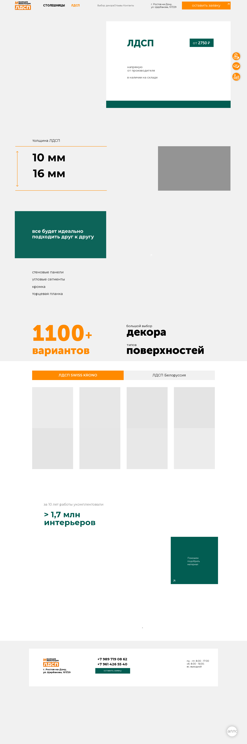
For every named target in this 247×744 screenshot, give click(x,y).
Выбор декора (105, 5)
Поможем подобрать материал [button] (193, 561)
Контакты (128, 5)
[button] (206, 5)
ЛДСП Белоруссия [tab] (169, 375)
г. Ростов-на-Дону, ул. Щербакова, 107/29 (163, 6)
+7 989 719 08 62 (112, 659)
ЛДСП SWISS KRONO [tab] (78, 375)
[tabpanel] (123, 429)
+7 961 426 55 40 (112, 664)
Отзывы (118, 5)
